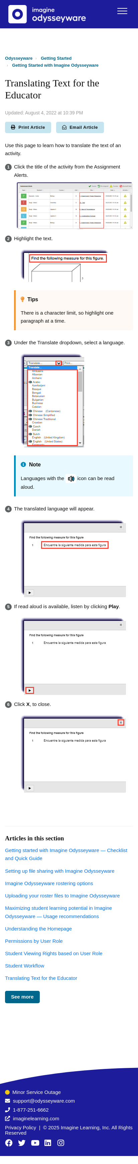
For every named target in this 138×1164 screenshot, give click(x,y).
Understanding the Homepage (38, 928)
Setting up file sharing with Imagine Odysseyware (60, 871)
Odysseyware (18, 58)
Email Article (80, 127)
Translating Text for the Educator (41, 978)
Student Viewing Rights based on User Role (54, 953)
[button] (122, 10)
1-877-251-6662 (31, 1110)
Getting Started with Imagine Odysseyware (55, 65)
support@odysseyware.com (44, 1101)
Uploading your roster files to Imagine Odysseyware (62, 895)
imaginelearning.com (36, 1118)
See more (22, 997)
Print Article (28, 127)
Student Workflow (24, 965)
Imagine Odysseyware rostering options (49, 883)
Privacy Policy (20, 1127)
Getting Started (56, 58)
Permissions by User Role (34, 941)
